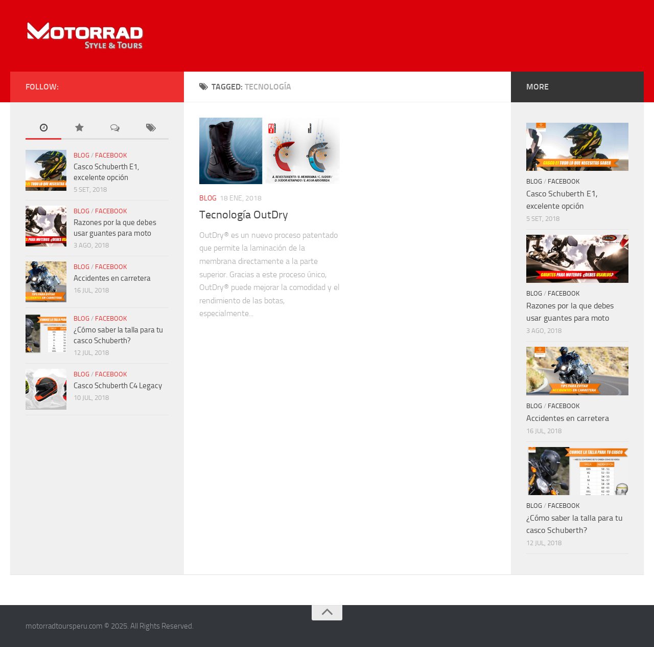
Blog (208, 198)
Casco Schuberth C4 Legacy (118, 385)
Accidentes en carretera (112, 278)
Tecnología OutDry (243, 214)
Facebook (111, 155)
